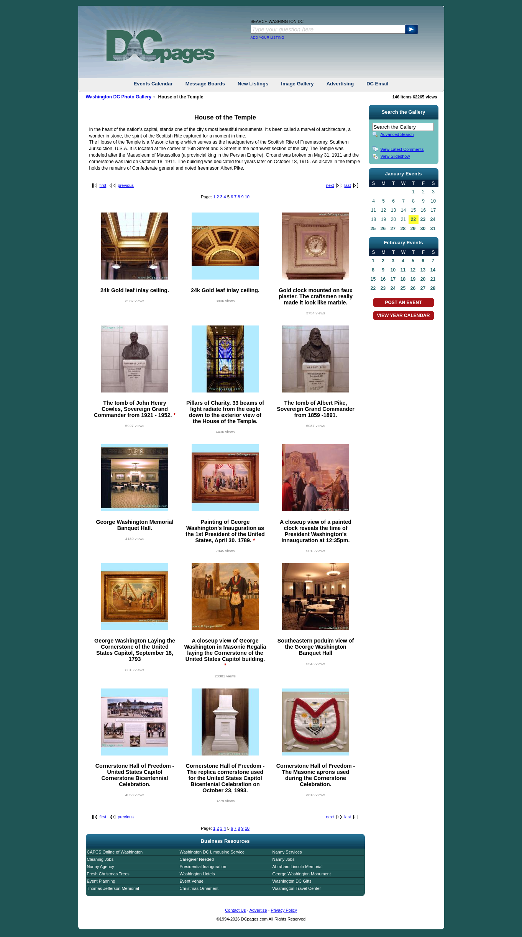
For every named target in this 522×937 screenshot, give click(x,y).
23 (422, 219)
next (330, 185)
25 (373, 228)
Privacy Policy (284, 910)
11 (403, 270)
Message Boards (205, 84)
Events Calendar (153, 84)
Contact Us (235, 910)
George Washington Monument (301, 874)
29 (412, 228)
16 (383, 279)
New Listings (253, 84)
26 (383, 228)
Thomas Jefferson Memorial (113, 888)
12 (412, 270)
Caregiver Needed (197, 859)
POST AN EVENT (403, 302)
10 (247, 197)
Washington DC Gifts (292, 881)
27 (393, 228)
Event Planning (101, 881)
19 (412, 279)
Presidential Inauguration (203, 866)
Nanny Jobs (283, 859)
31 (432, 228)
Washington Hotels (197, 874)
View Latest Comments (402, 149)
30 (422, 228)
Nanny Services (287, 852)
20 (422, 279)
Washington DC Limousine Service (212, 852)
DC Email (377, 84)
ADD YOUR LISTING (267, 37)
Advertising (340, 84)
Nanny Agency (100, 866)
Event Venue (192, 881)
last (347, 185)
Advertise (258, 910)
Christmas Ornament (199, 888)
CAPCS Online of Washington (115, 852)
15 (373, 279)
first (103, 185)
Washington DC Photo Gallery (119, 97)
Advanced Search (397, 134)
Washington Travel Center (296, 888)
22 (413, 219)
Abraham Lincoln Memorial (297, 866)
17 (393, 279)
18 (403, 279)
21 (432, 279)
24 (432, 219)
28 (403, 228)
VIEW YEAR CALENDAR (403, 315)
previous (126, 185)
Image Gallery (297, 84)
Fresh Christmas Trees (108, 874)
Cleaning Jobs (100, 859)
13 (422, 270)
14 (432, 270)
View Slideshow (395, 156)
